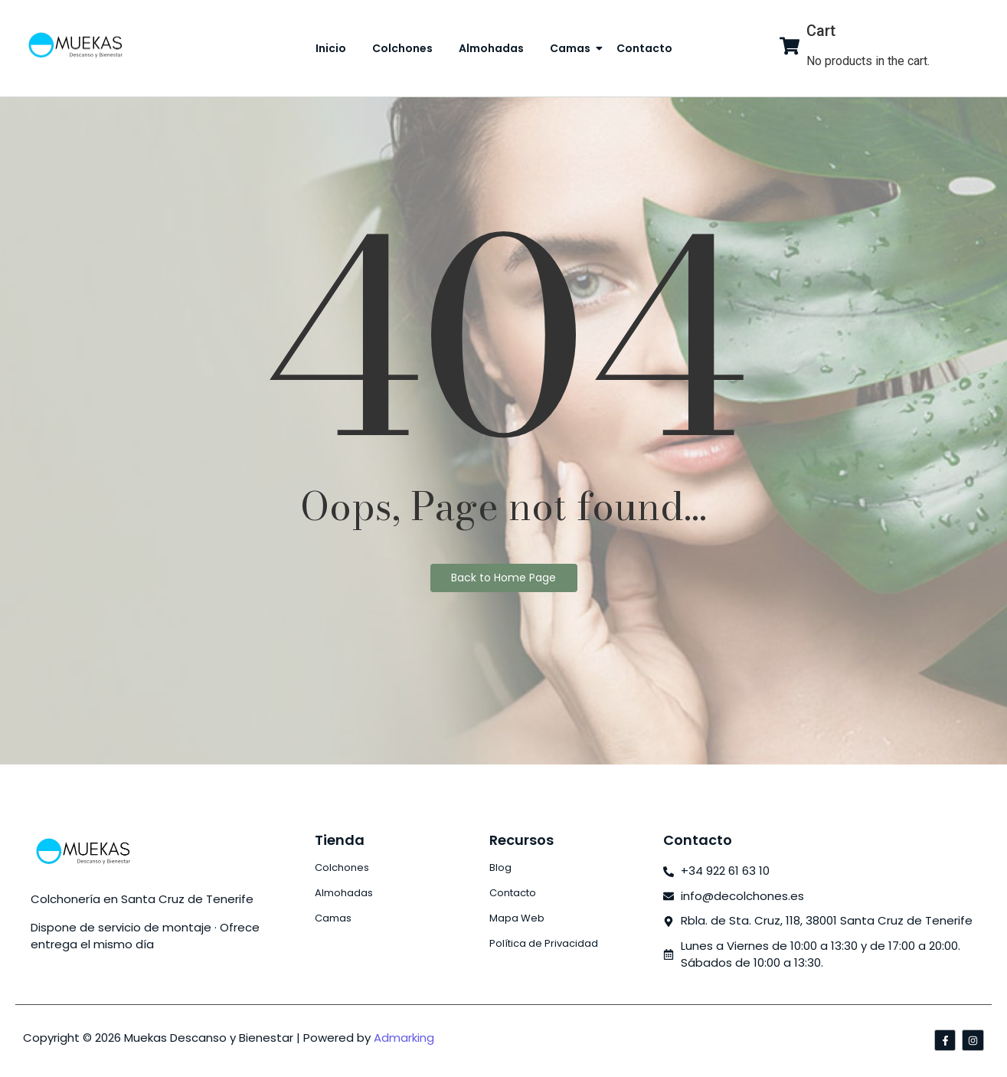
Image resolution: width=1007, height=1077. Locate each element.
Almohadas (491, 48)
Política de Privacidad (543, 943)
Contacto (644, 48)
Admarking (404, 1038)
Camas (573, 48)
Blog (500, 867)
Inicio (331, 48)
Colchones (402, 48)
